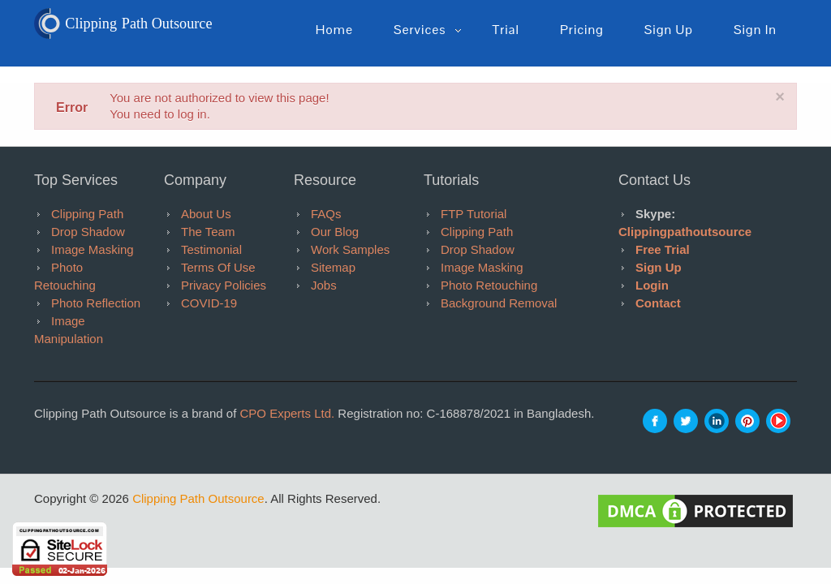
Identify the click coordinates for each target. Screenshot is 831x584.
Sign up (668, 30)
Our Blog (335, 231)
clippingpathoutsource (684, 231)
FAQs (326, 214)
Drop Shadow (88, 231)
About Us (206, 214)
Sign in (755, 30)
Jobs (324, 285)
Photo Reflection (95, 303)
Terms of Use (218, 267)
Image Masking (92, 249)
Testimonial (211, 249)
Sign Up (658, 267)
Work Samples (350, 249)
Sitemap (333, 267)
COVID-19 (209, 303)
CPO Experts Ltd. (286, 413)
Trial (505, 30)
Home (334, 30)
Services (420, 30)
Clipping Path (87, 214)
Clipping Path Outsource (198, 498)
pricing (582, 30)
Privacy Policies (223, 285)
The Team (208, 231)
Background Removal (499, 303)
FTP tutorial (473, 214)
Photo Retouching (489, 285)
